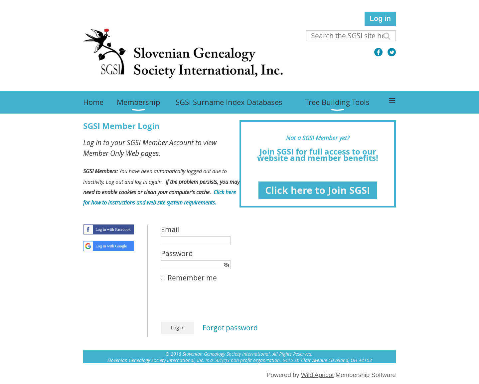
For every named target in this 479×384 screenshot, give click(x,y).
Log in (380, 19)
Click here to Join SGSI (317, 190)
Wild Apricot (317, 374)
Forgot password (230, 327)
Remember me (192, 277)
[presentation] (211, 305)
